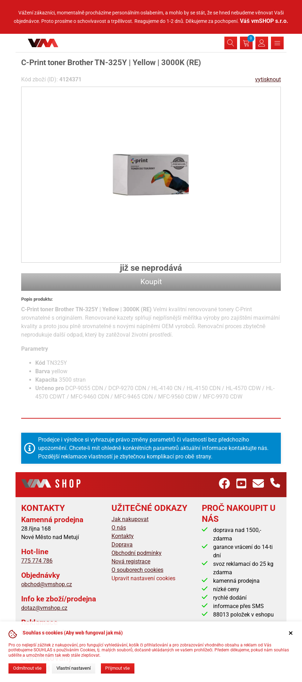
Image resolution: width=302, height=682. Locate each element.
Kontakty (122, 536)
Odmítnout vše (27, 668)
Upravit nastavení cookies (143, 578)
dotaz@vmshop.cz (44, 608)
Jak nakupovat (130, 519)
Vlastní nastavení (73, 668)
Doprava (122, 544)
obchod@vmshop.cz (46, 584)
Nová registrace (130, 561)
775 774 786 (37, 560)
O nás (118, 527)
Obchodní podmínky (136, 553)
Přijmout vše (117, 668)
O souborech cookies (137, 570)
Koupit (151, 281)
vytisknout (268, 79)
